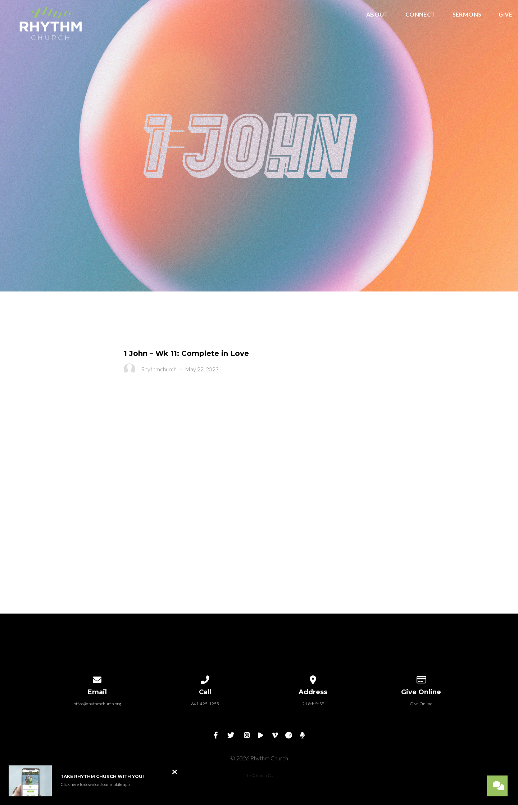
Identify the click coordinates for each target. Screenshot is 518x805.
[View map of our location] (313, 678)
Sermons (467, 15)
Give (505, 15)
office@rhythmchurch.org (97, 703)
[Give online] (421, 678)
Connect (420, 15)
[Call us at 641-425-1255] (205, 678)
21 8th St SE (313, 703)
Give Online (421, 703)
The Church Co (259, 775)
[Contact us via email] (97, 678)
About (377, 15)
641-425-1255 (205, 703)
